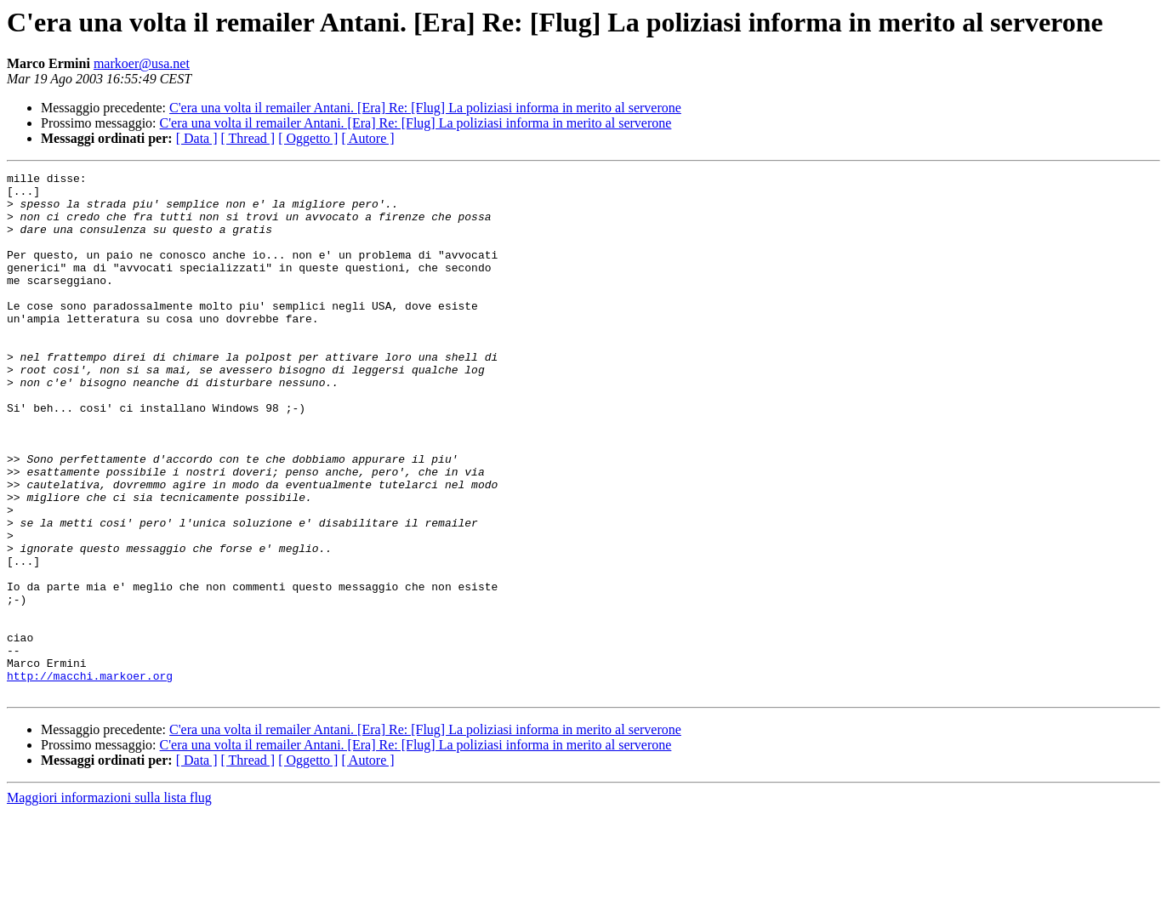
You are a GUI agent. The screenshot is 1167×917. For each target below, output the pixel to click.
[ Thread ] (248, 138)
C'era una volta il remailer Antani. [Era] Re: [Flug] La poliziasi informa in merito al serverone (425, 107)
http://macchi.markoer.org (90, 777)
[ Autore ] (367, 138)
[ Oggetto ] (308, 138)
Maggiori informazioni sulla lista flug (109, 902)
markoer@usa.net (142, 63)
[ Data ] (197, 138)
